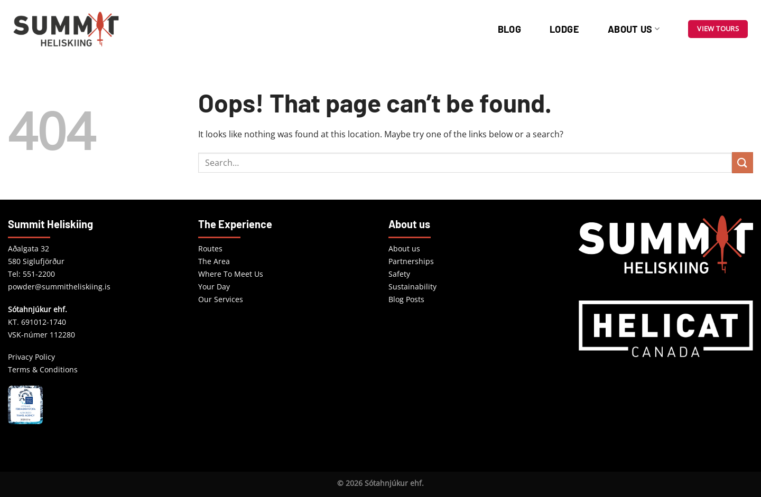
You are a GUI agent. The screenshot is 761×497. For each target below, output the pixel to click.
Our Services (220, 299)
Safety (399, 274)
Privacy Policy (31, 357)
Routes (210, 248)
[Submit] (742, 162)
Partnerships (411, 261)
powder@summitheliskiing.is (59, 287)
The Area (214, 261)
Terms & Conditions (43, 369)
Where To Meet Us (230, 274)
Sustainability (412, 287)
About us (634, 29)
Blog (509, 29)
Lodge (564, 29)
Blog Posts (406, 299)
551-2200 (39, 274)
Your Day (214, 287)
